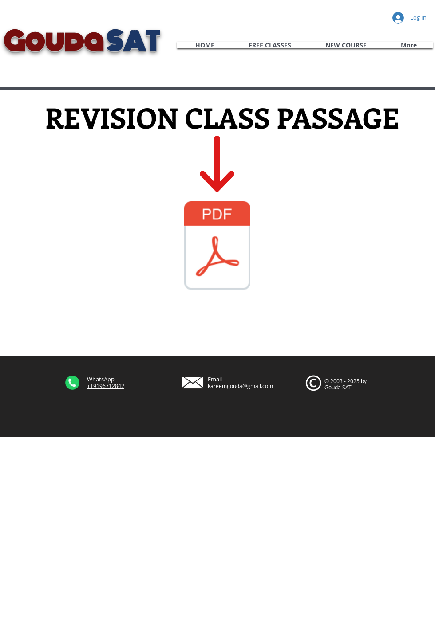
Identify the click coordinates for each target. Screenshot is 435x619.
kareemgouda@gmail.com (240, 385)
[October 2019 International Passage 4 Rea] (217, 246)
